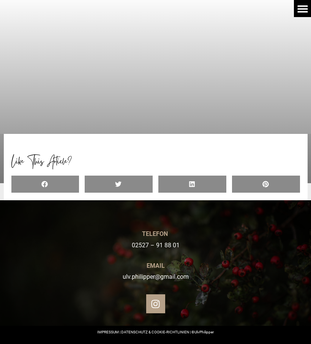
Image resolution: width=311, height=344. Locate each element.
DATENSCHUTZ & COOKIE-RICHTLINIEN (155, 332)
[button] (302, 8)
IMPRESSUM (108, 332)
